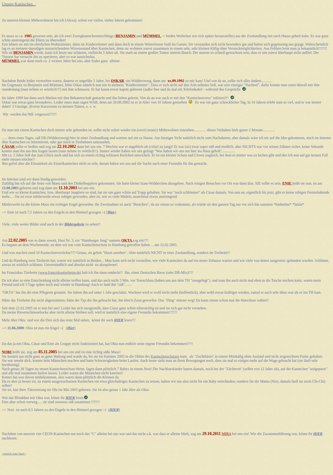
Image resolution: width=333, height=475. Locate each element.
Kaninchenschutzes (165, 356)
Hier (70, 328)
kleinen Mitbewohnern (36, 20)
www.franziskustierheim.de (59, 272)
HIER (114, 410)
